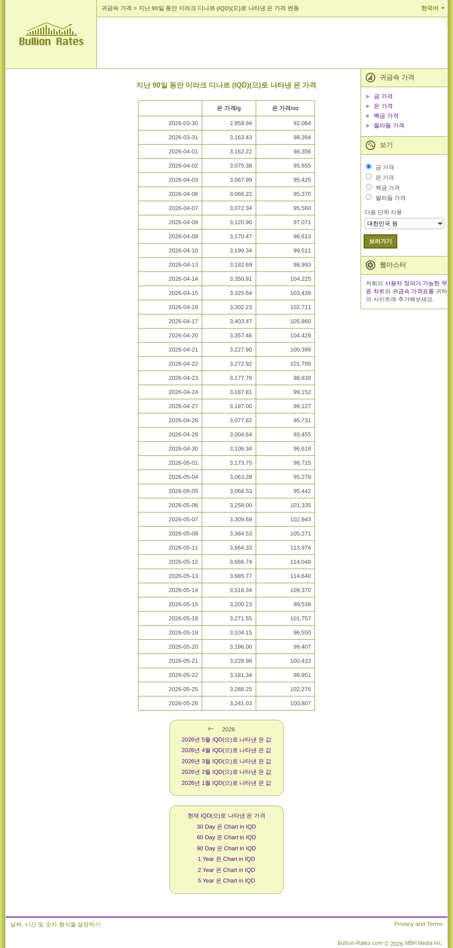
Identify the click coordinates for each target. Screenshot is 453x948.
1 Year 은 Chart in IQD (226, 859)
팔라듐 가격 (389, 125)
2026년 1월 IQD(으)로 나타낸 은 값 (226, 783)
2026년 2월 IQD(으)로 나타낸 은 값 (226, 771)
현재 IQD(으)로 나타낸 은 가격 (226, 815)
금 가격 (383, 96)
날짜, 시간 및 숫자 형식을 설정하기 (55, 924)
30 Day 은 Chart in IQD (226, 826)
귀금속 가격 (116, 8)
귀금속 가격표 (410, 291)
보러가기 (380, 241)
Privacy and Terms (419, 924)
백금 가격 (386, 115)
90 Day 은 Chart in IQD (226, 848)
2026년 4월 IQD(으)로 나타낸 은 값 (226, 750)
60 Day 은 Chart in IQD (226, 837)
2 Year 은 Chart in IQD (226, 870)
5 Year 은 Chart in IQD (226, 880)
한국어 (429, 8)
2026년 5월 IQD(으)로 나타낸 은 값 (226, 739)
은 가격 (383, 106)
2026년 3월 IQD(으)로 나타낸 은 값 (226, 761)
